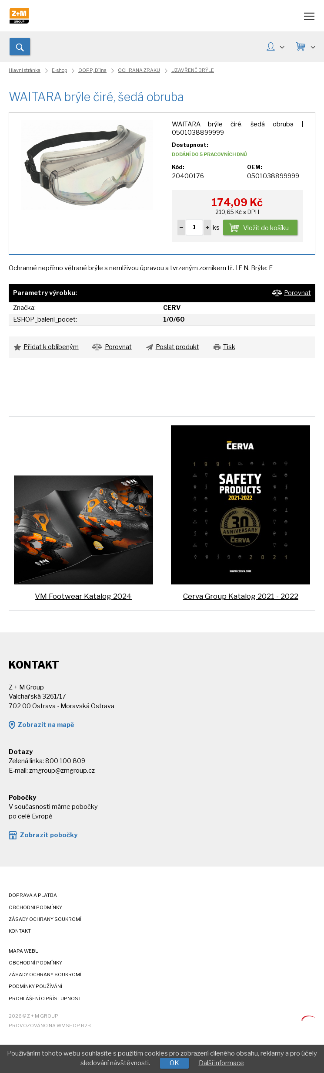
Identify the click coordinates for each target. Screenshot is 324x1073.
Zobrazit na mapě (45, 725)
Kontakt (20, 931)
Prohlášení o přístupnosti (46, 999)
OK (174, 1063)
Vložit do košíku (266, 228)
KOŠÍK (312, 46)
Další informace (221, 1063)
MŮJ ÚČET (282, 46)
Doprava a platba (33, 895)
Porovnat (297, 293)
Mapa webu (24, 951)
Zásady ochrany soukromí (45, 919)
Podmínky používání (35, 986)
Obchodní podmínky (35, 907)
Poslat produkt (177, 347)
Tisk (229, 347)
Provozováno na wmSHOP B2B (50, 1026)
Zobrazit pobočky (48, 835)
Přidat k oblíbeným (51, 347)
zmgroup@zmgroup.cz (62, 770)
